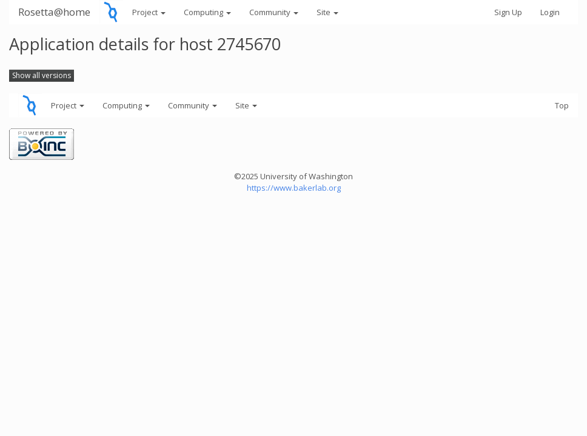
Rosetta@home (54, 12)
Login (550, 12)
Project (149, 12)
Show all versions (41, 75)
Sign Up (508, 12)
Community (273, 12)
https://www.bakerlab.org (294, 187)
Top (562, 105)
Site (327, 12)
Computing (207, 12)
